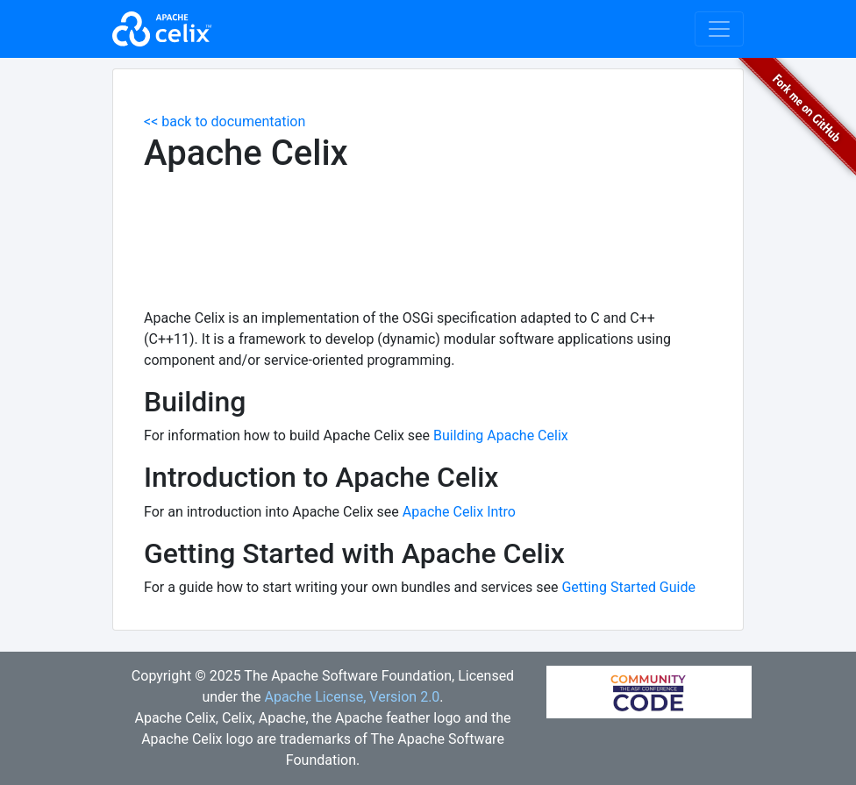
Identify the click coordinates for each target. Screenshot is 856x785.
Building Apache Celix (500, 435)
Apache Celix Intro (459, 511)
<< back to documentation (224, 121)
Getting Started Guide (628, 587)
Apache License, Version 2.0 (351, 697)
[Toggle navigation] (719, 28)
